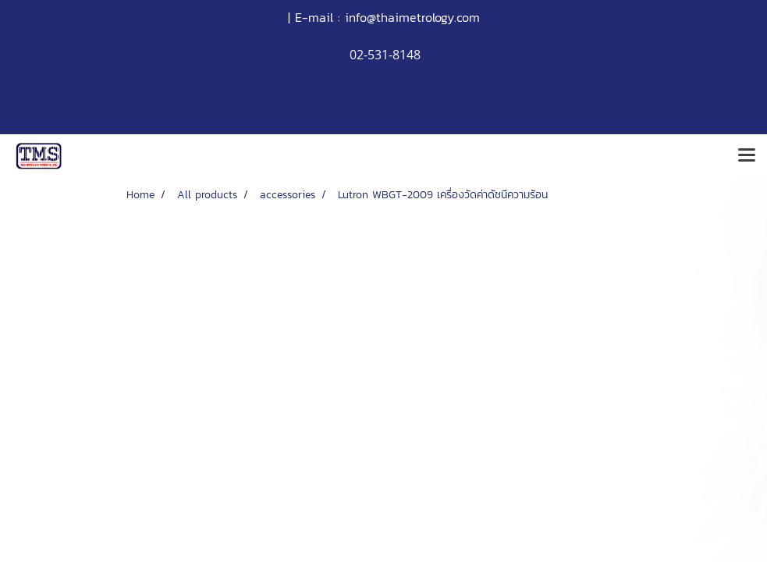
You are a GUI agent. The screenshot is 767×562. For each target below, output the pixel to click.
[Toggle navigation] (747, 156)
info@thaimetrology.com (412, 17)
